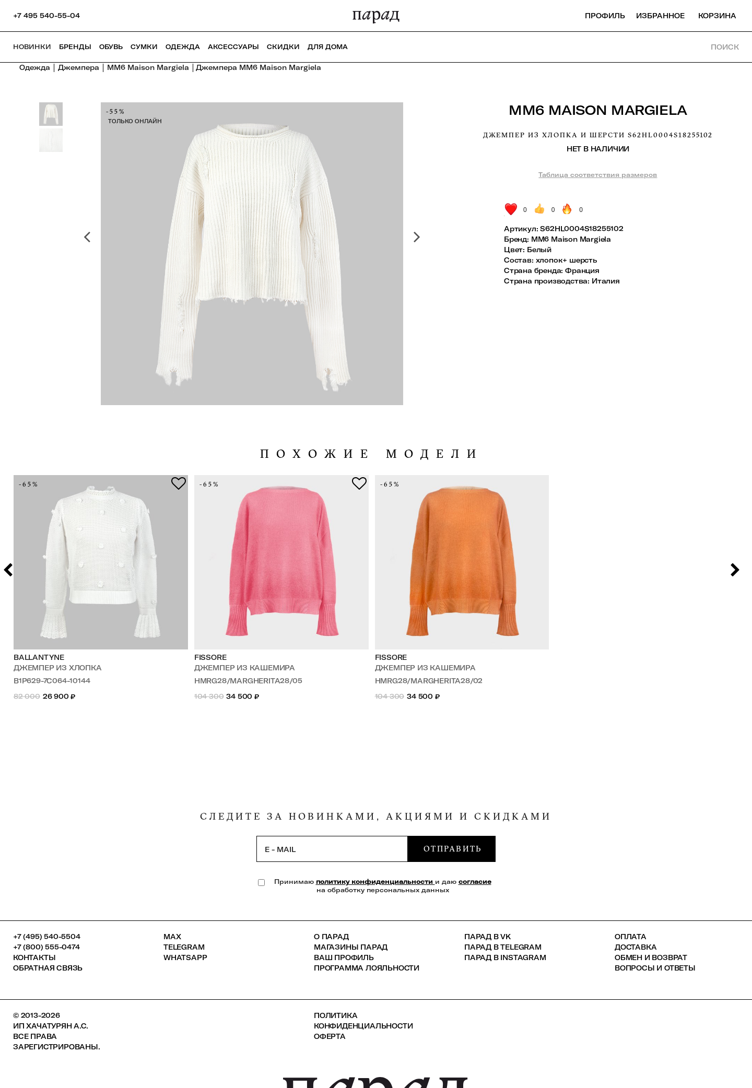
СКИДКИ (283, 47)
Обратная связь (48, 968)
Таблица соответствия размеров (597, 175)
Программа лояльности (366, 968)
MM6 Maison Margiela (598, 110)
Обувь (111, 47)
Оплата (631, 936)
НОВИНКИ (32, 47)
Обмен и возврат (651, 957)
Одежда (183, 47)
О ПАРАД (331, 936)
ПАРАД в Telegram (503, 947)
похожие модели (372, 453)
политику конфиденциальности (375, 881)
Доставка (635, 947)
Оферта (330, 1036)
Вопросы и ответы (655, 968)
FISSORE (210, 657)
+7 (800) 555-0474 (46, 947)
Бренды (75, 47)
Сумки (144, 47)
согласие (475, 881)
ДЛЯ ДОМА (328, 47)
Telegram (183, 947)
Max (172, 936)
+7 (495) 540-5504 (46, 936)
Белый (539, 249)
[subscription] (332, 849)
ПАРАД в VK (487, 936)
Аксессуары (233, 47)
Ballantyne (39, 657)
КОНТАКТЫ (34, 957)
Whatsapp (185, 957)
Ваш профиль (344, 957)
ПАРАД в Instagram (505, 957)
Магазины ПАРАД (350, 947)
